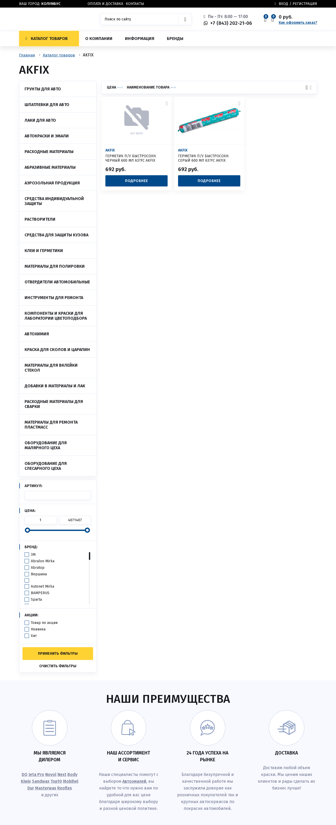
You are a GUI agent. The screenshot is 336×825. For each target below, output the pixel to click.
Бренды (175, 38)
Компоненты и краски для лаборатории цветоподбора (56, 316)
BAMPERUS (40, 593)
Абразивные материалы (50, 167)
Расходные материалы (49, 151)
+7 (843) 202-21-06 (231, 23)
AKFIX (110, 150)
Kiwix (26, 781)
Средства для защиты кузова (56, 234)
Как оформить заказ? (298, 22)
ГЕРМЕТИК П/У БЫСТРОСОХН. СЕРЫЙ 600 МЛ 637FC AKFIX (203, 158)
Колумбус (50, 4)
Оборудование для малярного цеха (46, 445)
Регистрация (305, 4)
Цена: (30, 510)
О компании (98, 38)
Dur (30, 788)
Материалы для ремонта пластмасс (51, 425)
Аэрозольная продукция (52, 182)
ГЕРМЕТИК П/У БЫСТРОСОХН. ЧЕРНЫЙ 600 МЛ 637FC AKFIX (130, 158)
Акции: (31, 615)
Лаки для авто (40, 120)
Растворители (40, 219)
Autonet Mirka (42, 586)
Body (72, 774)
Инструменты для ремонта (54, 297)
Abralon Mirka (42, 561)
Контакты (135, 4)
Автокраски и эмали (47, 135)
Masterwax (45, 788)
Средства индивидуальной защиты (54, 201)
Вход (283, 4)
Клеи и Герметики (44, 250)
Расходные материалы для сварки (54, 404)
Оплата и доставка (105, 4)
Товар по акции (44, 623)
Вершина (39, 574)
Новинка (38, 629)
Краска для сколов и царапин (57, 349)
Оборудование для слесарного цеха (46, 466)
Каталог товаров (47, 38)
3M (33, 554)
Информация (139, 38)
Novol (50, 774)
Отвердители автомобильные (57, 281)
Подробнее (136, 181)
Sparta (36, 599)
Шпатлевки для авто (47, 104)
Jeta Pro (36, 774)
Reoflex (64, 788)
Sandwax (40, 781)
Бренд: (31, 547)
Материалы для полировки (55, 266)
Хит (34, 636)
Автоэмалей (134, 781)
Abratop (37, 567)
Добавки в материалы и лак (55, 385)
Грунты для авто (43, 88)
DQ (24, 774)
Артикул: (33, 485)
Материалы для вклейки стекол (51, 368)
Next (62, 774)
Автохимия (37, 333)
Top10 (56, 781)
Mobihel (70, 781)
